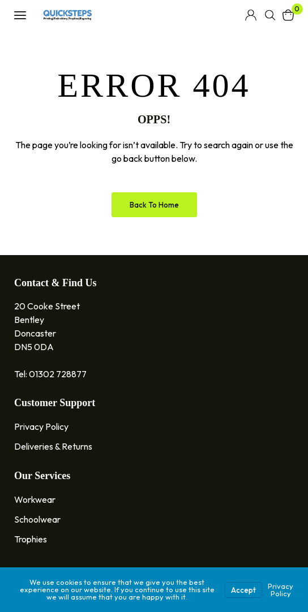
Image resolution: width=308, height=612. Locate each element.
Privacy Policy (280, 589)
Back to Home (154, 204)
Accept (243, 589)
